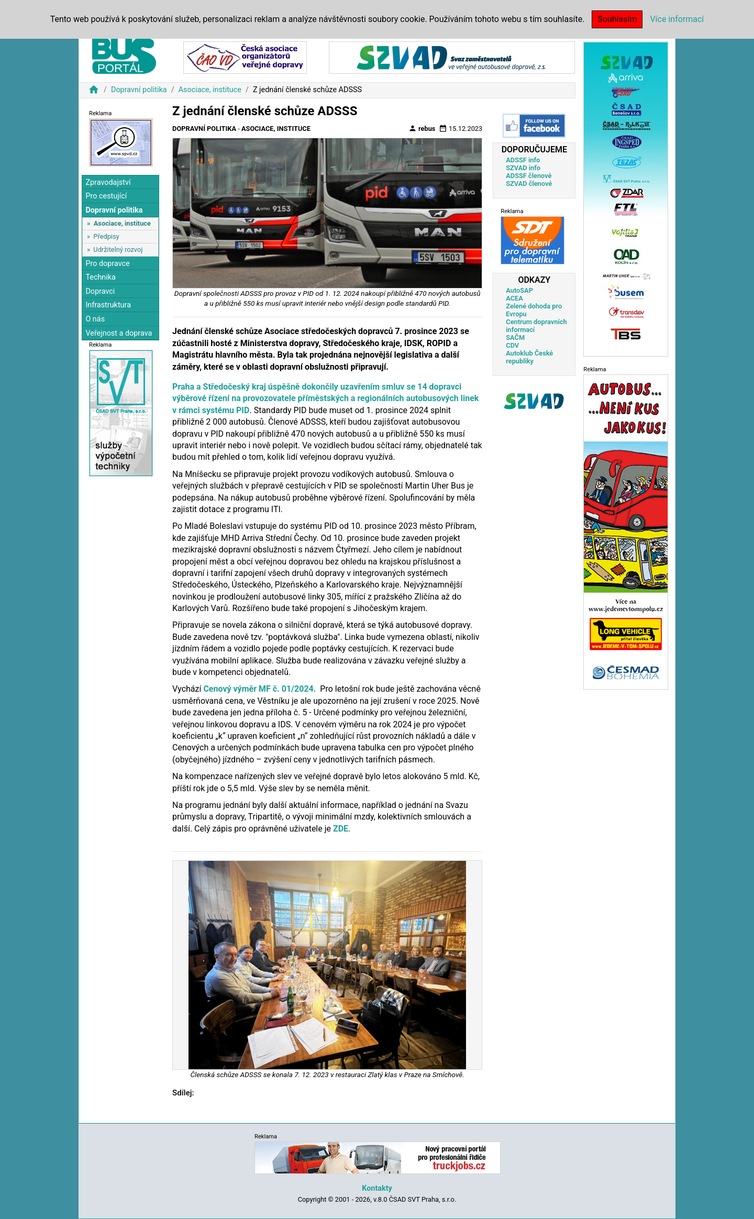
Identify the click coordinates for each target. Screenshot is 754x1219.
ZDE (340, 829)
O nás (95, 319)
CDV (512, 345)
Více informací (677, 19)
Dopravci (100, 291)
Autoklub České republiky (529, 357)
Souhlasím (617, 19)
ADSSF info (523, 160)
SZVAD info (523, 168)
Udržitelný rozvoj (117, 249)
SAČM (515, 337)
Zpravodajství (107, 182)
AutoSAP (519, 290)
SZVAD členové (529, 183)
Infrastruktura (108, 305)
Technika (100, 277)
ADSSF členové (528, 176)
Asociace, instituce (210, 89)
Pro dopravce (107, 263)
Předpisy (106, 236)
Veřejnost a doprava (118, 333)
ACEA (514, 298)
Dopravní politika (139, 89)
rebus (422, 128)
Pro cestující (106, 196)
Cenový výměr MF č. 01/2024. (259, 689)
